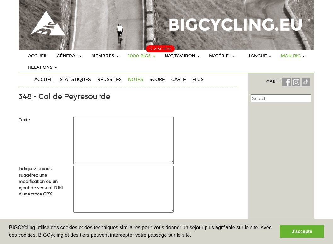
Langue (260, 56)
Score (157, 79)
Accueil (37, 56)
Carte (178, 79)
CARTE (274, 81)
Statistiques (75, 79)
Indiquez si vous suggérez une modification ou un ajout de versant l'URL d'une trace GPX (41, 181)
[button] (194, 236)
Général (69, 56)
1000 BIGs (141, 56)
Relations (42, 67)
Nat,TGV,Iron (182, 56)
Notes (135, 79)
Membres (105, 56)
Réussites (109, 79)
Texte (24, 120)
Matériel (222, 56)
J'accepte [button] (302, 231)
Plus (198, 79)
